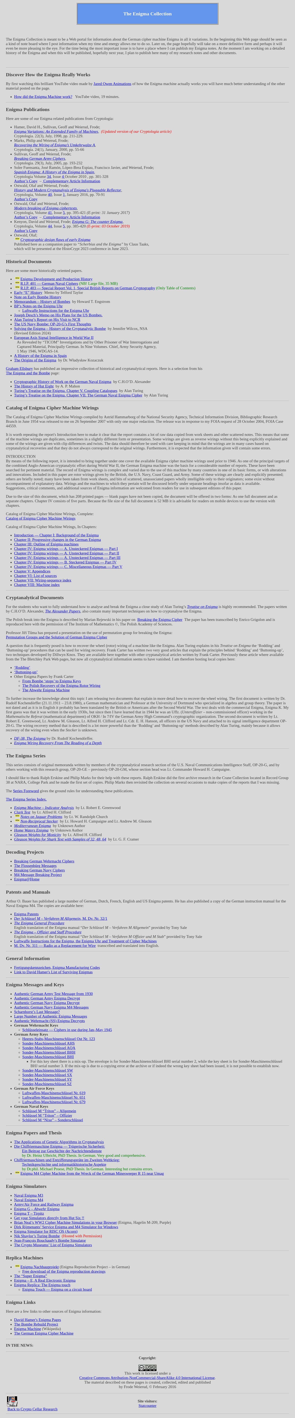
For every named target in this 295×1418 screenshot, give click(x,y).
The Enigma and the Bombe (28, 373)
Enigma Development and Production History (56, 279)
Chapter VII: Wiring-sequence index (42, 580)
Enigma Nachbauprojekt (39, 1267)
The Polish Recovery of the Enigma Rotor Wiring (61, 685)
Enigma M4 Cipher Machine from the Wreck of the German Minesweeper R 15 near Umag (92, 1173)
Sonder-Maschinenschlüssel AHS (48, 1043)
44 (50, 226)
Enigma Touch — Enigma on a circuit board (57, 1289)
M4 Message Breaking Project (38, 875)
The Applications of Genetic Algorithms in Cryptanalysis (59, 1142)
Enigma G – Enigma (37, 1209)
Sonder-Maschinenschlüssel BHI (48, 1057)
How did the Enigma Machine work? (43, 96)
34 (49, 176)
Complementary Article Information (71, 181)
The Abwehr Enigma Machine (46, 690)
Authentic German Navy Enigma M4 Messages (51, 1007)
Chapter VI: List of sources (35, 576)
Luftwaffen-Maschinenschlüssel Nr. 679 (53, 1102)
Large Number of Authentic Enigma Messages (50, 1016)
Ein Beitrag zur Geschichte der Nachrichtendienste (62, 1151)
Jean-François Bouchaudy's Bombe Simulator (50, 1240)
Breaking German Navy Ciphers (39, 870)
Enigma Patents (26, 914)
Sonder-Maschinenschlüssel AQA (48, 1048)
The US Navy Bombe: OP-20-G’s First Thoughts (52, 324)
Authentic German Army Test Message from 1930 (53, 994)
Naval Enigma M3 (28, 1195)
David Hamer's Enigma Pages (37, 1320)
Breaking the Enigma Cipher (159, 619)
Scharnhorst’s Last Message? (37, 1012)
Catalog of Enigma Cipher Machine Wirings (40, 518)
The (30, 1276)
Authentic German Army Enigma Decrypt (47, 998)
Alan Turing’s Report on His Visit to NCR (47, 319)
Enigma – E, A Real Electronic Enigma (45, 1280)
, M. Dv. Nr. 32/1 (60, 918)
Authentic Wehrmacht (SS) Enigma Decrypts (49, 1021)
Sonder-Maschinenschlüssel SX (47, 1075)
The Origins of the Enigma (35, 360)
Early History (28, 292)
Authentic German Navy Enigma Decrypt (47, 1003)
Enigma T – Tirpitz (29, 1213)
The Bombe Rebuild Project (36, 1324)
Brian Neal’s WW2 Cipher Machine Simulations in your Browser (65, 1222)
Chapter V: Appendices (32, 571)
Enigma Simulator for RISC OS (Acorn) (46, 1231)
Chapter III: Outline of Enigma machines (46, 544)
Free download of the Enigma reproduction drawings (64, 1271)
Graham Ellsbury (19, 368)
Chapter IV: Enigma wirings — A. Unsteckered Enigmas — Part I (66, 549)
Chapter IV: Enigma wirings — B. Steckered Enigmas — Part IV (65, 562)
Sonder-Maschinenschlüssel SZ (47, 1084)
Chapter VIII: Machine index (37, 585)
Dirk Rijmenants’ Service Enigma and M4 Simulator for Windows (66, 1227)
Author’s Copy (25, 181)
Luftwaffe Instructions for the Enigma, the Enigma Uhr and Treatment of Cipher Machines (85, 941)
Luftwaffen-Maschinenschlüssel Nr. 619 (53, 1093)
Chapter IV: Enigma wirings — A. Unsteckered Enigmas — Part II (66, 553)
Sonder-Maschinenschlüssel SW (47, 1070)
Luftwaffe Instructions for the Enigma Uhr (55, 310)
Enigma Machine (27, 1329)
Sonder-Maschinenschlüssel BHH (48, 1052)
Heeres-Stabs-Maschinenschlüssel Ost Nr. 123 (58, 1039)
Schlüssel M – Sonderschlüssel (52, 1120)
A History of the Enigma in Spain (40, 355)
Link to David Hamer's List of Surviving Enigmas (53, 972)
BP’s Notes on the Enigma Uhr (38, 306)
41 (50, 212)
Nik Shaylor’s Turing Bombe (37, 1236)
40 (50, 194)
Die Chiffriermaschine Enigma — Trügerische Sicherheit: (59, 1146)
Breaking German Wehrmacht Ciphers (44, 861)
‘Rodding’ (22, 667)
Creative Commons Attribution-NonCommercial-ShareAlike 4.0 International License (147, 1378)
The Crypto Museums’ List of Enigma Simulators (53, 1245)
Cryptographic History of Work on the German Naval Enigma (62, 381)
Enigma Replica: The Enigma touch (42, 1285)
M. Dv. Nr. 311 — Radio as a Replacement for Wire (55, 945)
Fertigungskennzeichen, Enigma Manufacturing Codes (57, 967)
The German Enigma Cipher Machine (44, 1333)
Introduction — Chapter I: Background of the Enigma (56, 535)
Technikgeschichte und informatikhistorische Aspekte (64, 1164)
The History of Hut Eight (34, 386)
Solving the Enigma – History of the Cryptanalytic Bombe (60, 328)
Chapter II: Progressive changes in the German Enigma (57, 539)
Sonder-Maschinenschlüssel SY (47, 1079)
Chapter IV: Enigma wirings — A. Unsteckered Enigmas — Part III (67, 558)
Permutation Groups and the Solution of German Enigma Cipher (56, 637)
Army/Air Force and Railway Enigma (44, 1204)
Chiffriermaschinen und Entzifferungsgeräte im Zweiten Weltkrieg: (67, 1160)
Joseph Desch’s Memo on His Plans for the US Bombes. (58, 315)
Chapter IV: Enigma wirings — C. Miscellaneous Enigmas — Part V (68, 567)
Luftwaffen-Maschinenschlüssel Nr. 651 (53, 1097)
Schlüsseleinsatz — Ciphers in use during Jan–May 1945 (67, 1030)
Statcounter (147, 1405)
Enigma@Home (27, 879)
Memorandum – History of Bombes (42, 301)
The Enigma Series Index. (26, 799)
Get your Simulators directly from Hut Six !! (49, 1218)
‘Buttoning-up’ (26, 672)
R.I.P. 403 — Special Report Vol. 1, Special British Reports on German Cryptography (87, 288)
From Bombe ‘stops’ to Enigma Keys (51, 681)
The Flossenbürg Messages (35, 866)
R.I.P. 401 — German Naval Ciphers (49, 283)
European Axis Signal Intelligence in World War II (54, 337)
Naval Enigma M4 (28, 1200)
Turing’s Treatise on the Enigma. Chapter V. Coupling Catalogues (65, 391)
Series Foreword (26, 791)
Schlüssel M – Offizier (47, 1115)
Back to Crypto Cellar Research (33, 1409)
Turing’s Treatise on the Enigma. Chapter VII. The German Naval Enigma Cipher (78, 395)
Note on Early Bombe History (37, 297)
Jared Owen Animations (112, 84)
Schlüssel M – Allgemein (49, 1111)
